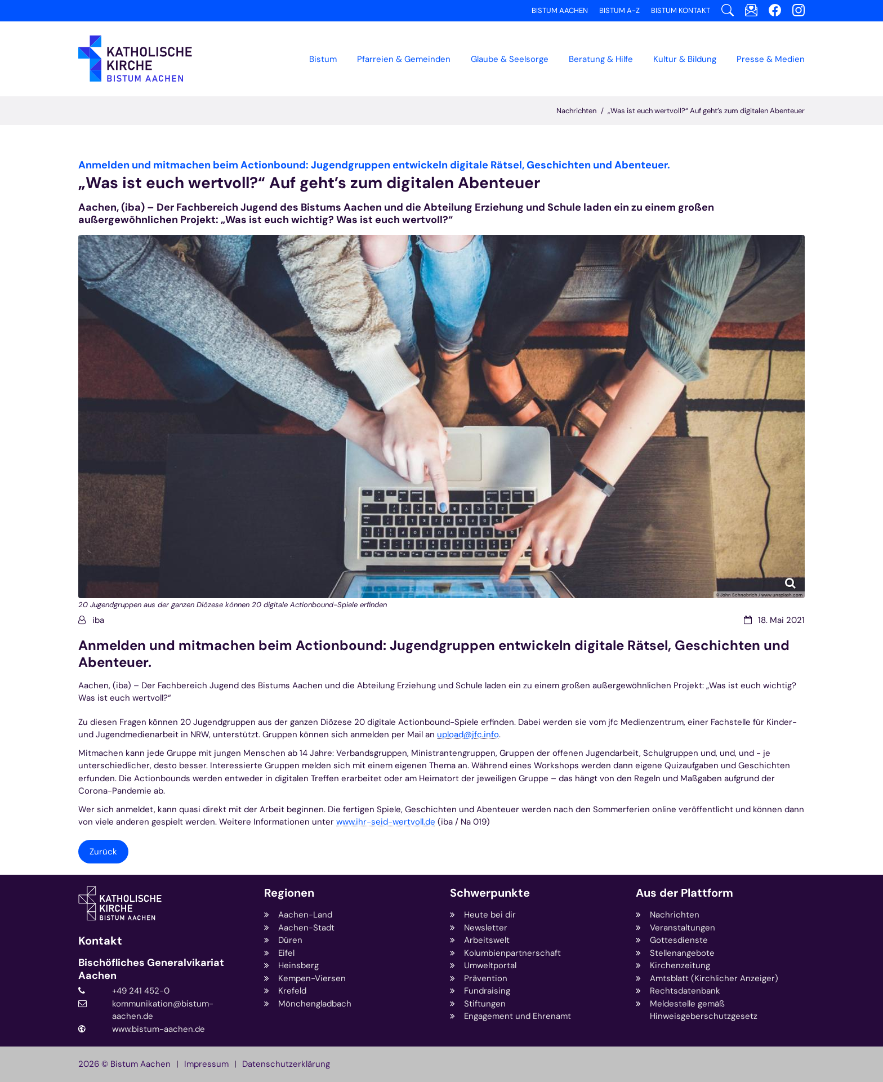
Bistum (323, 59)
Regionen (289, 893)
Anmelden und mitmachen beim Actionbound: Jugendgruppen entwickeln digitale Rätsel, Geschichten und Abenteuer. (434, 654)
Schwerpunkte (490, 893)
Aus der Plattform (684, 893)
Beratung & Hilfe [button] (601, 59)
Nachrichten (576, 110)
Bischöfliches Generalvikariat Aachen (151, 969)
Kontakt (100, 941)
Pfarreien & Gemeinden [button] (404, 59)
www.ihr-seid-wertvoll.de (385, 821)
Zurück (103, 851)
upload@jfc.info (468, 734)
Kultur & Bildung (684, 59)
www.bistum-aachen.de (158, 1029)
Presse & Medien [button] (771, 59)
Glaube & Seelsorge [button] (509, 59)
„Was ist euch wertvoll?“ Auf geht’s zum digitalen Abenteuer (706, 110)
